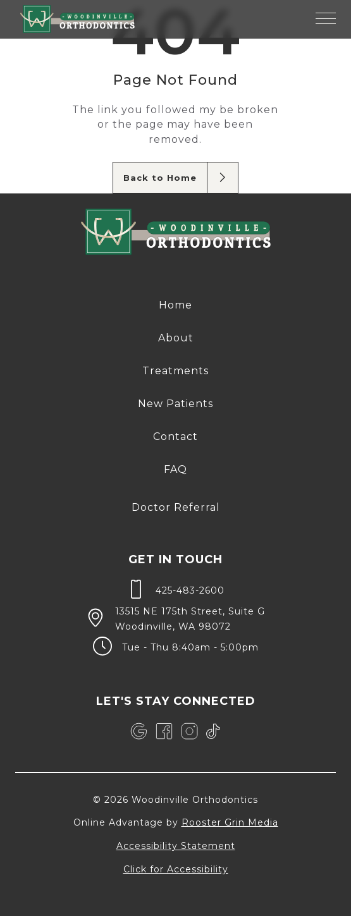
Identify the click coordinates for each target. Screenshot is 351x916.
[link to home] (176, 234)
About (176, 338)
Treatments (175, 371)
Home (175, 305)
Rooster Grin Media (230, 822)
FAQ (175, 469)
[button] (326, 19)
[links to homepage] (77, 19)
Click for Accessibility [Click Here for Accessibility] (175, 869)
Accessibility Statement (175, 846)
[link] (139, 731)
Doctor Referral (176, 507)
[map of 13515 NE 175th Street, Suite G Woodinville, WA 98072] (175, 618)
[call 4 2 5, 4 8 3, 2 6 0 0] (175, 589)
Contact (175, 437)
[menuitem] (175, 305)
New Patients (175, 404)
